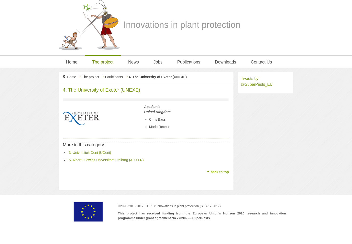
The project (90, 77)
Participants (114, 77)
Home (71, 77)
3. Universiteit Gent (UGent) (90, 153)
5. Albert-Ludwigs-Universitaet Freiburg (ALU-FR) (106, 160)
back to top (219, 172)
